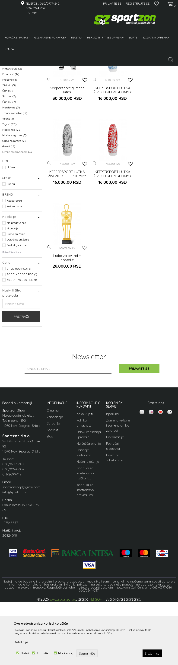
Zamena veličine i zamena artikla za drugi (118, 491)
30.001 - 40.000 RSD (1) (22, 345)
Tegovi (9, 190)
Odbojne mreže (14, 206)
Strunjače (10, 117)
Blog (50, 502)
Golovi (8, 212)
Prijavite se (140, 434)
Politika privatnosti (84, 488)
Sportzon (7, 68)
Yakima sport (15, 272)
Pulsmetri (10, 101)
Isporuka (112, 480)
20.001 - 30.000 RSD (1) (22, 340)
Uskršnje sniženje (18, 305)
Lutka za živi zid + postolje (111, 237)
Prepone (9, 145)
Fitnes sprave (13, 112)
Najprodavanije (16, 288)
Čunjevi (9, 156)
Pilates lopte (12, 134)
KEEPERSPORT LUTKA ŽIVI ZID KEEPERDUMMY (111, 154)
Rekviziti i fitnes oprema (47, 68)
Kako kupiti (84, 480)
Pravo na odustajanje (114, 523)
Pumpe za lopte (14, 123)
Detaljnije (21, 642)
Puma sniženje (16, 299)
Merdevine (11, 173)
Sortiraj (119, 76)
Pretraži (21, 382)
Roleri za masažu (16, 128)
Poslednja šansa (17, 311)
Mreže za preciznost (17, 217)
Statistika (43, 653)
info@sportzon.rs (14, 558)
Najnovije (12, 294)
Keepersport (14, 266)
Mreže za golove (14, 201)
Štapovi (9, 162)
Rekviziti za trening (17, 95)
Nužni (25, 653)
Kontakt (52, 496)
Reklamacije (115, 503)
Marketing (65, 653)
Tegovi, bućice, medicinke (20, 90)
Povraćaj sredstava (113, 511)
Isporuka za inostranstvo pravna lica (85, 555)
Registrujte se (137, 3)
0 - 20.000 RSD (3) (19, 334)
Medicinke (11, 195)
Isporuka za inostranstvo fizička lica (85, 539)
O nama (53, 476)
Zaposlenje (55, 483)
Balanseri (10, 140)
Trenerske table (14, 178)
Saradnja (53, 489)
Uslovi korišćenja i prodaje (88, 500)
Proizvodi (23, 68)
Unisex (11, 233)
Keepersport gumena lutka (66, 154)
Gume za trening (15, 106)
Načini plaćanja (87, 527)
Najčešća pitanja (88, 509)
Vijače (8, 184)
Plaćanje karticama (83, 518)
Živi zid (9, 151)
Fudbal (11, 249)
